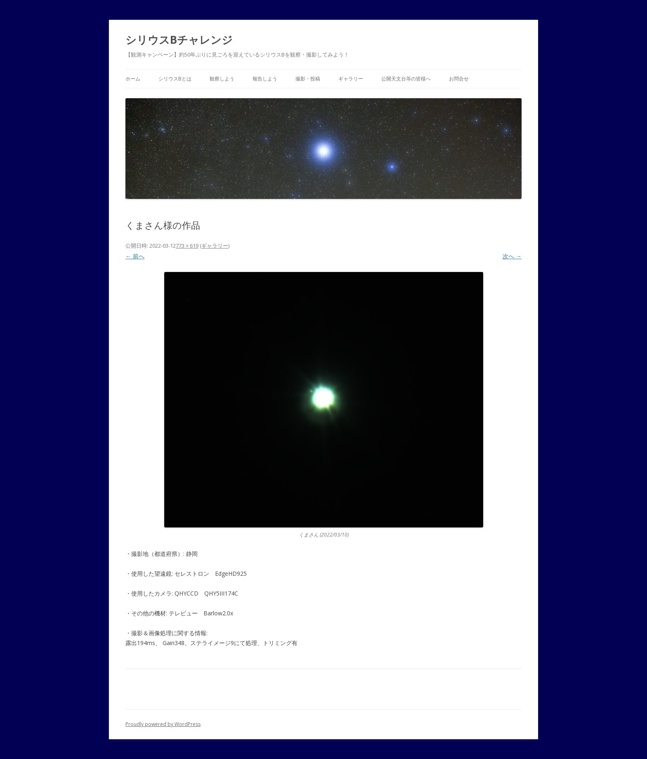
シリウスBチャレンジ (179, 39)
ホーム (132, 78)
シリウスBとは (174, 78)
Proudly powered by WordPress (163, 724)
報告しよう (265, 78)
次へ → (512, 256)
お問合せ (459, 78)
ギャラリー (350, 78)
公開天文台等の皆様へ (406, 78)
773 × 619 (187, 245)
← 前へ (134, 256)
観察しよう (222, 78)
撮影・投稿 (307, 78)
